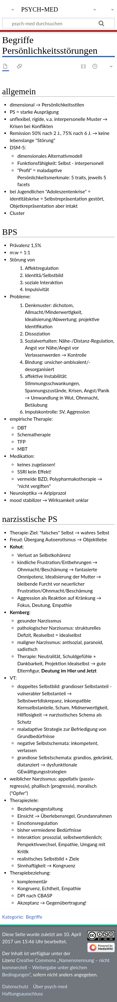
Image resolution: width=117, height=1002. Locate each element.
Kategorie (12, 917)
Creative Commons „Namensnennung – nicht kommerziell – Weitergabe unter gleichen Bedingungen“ (56, 967)
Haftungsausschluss (22, 993)
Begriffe (34, 917)
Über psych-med (50, 986)
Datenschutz (15, 986)
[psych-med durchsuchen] (58, 23)
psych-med (39, 8)
